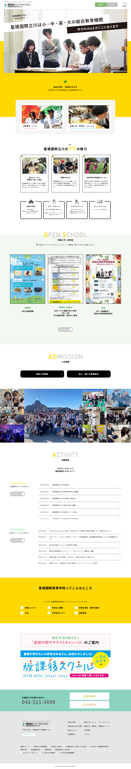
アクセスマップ (29, 734)
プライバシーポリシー (30, 753)
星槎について (30, 607)
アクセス (87, 734)
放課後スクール (104, 726)
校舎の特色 (72, 722)
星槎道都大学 (35, 750)
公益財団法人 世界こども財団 (76, 746)
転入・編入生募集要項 (89, 374)
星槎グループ (25, 746)
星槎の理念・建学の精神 (89, 607)
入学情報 (87, 730)
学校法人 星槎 (56, 746)
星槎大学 (23, 750)
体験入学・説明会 (90, 726)
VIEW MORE (64, 329)
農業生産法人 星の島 (62, 750)
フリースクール (104, 722)
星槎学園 (48, 750)
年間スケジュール (90, 722)
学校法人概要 (57, 607)
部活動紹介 (72, 734)
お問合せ (112, 5)
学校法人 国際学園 (40, 746)
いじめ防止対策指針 (48, 753)
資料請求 (101, 5)
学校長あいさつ (58, 613)
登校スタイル (72, 730)
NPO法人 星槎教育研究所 (100, 746)
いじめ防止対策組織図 (66, 753)
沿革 (27, 613)
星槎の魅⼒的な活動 (75, 726)
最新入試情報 (42, 374)
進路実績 (82, 613)
